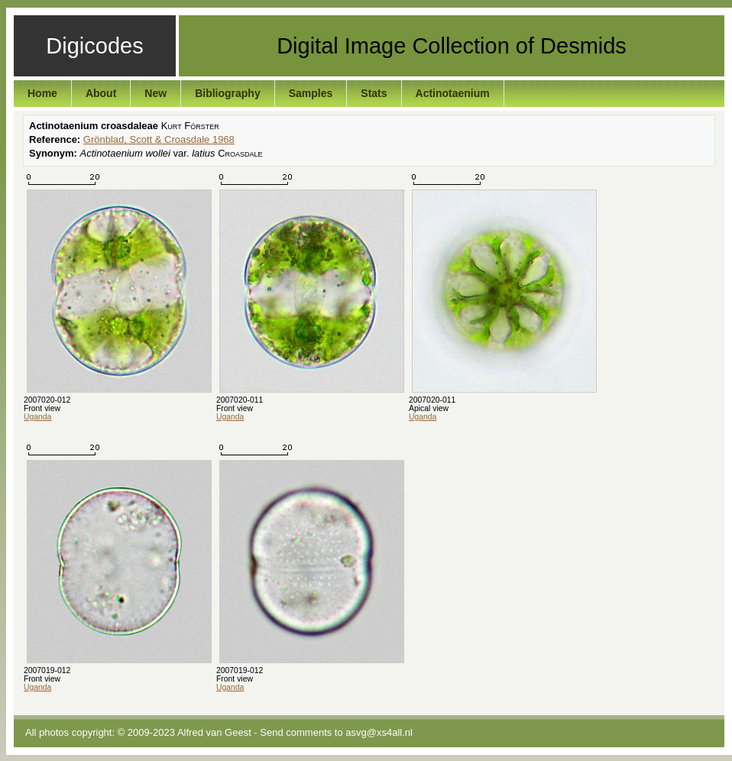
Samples (311, 93)
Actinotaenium (453, 93)
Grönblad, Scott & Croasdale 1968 (159, 139)
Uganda (37, 417)
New (155, 93)
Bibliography (228, 93)
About (101, 93)
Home (42, 93)
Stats (374, 93)
